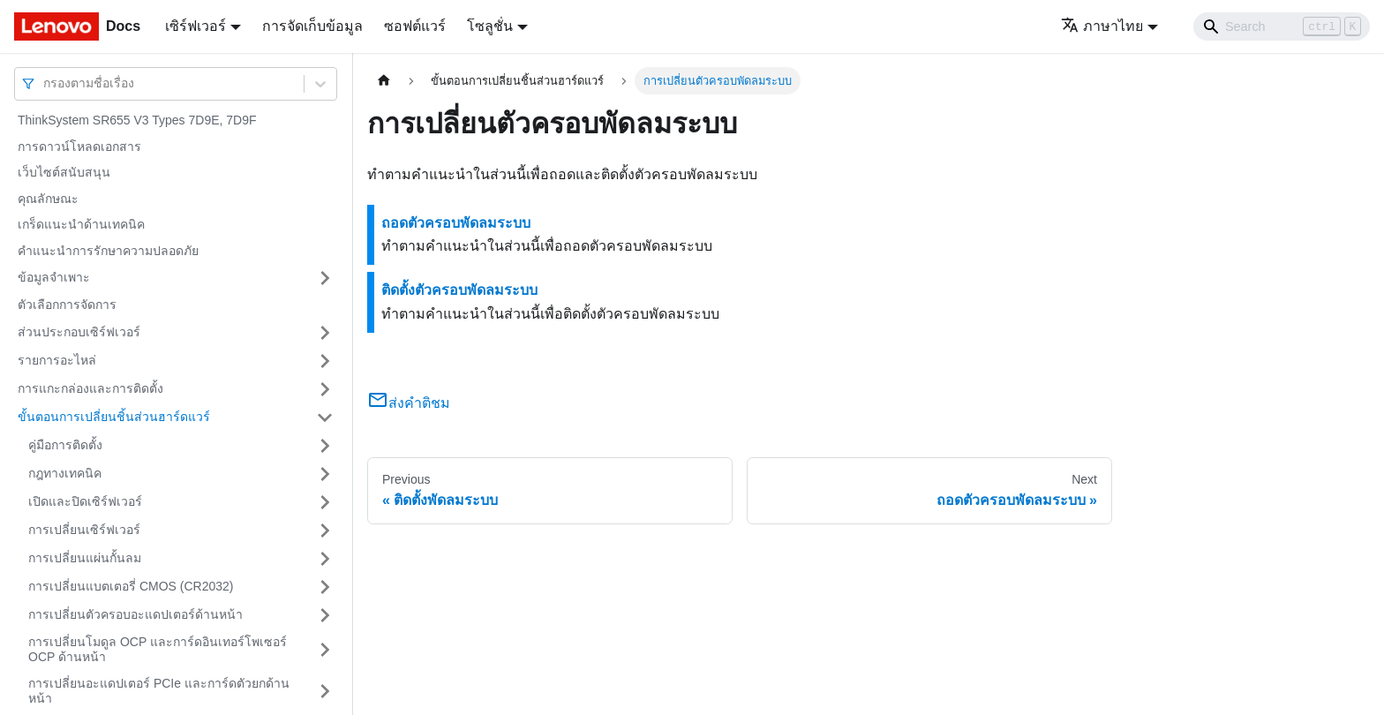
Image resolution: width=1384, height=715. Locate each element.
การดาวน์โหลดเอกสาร (79, 146)
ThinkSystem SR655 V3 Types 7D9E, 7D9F (137, 120)
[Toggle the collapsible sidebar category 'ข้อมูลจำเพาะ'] (324, 278)
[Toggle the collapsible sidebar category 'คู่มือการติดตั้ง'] (324, 446)
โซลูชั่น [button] (490, 26)
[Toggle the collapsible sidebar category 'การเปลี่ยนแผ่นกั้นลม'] (324, 559)
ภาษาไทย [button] (1102, 26)
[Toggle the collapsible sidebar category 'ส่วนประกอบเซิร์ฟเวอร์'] (324, 333)
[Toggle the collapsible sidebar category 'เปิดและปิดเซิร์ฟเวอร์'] (324, 502)
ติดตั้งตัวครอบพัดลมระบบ (459, 289)
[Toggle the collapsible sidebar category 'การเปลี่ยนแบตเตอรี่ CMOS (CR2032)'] (324, 587)
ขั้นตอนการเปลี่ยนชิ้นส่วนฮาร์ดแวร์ (114, 417)
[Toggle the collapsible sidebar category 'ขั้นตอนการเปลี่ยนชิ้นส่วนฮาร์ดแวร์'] (324, 417)
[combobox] (45, 83)
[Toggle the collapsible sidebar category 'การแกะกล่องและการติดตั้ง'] (324, 389)
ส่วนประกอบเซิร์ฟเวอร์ (79, 332)
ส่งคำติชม (408, 402)
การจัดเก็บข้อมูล (312, 26)
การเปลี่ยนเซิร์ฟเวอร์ (84, 530)
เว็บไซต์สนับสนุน (64, 172)
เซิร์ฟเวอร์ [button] (195, 26)
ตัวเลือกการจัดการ (67, 304)
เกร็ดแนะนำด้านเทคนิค (81, 224)
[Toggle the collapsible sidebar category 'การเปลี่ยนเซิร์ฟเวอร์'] (324, 530)
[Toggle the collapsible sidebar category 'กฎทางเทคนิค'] (324, 474)
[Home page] (384, 80)
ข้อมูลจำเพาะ (54, 277)
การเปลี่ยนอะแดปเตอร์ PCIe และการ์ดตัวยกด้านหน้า (159, 691)
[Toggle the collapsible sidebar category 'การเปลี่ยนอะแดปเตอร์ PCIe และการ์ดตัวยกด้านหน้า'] (324, 691)
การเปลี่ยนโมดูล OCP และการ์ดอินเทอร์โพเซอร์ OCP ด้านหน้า (157, 650)
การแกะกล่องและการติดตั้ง (90, 388)
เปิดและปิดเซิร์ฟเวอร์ (85, 501)
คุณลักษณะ (48, 199)
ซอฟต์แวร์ (415, 26)
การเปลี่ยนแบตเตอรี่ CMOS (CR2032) (130, 586)
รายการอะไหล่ (57, 360)
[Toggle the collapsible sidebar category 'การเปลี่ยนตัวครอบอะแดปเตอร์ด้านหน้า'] (324, 615)
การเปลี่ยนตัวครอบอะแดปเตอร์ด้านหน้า (135, 614)
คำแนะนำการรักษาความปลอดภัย (108, 251)
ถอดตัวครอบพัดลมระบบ (455, 222)
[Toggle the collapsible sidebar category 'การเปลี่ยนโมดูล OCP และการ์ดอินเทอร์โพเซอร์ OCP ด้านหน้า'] (324, 650)
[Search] (1281, 26)
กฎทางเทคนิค (65, 473)
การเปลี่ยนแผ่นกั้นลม (84, 558)
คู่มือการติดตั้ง (65, 445)
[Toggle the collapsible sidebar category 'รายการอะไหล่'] (324, 361)
